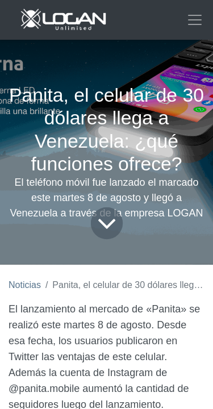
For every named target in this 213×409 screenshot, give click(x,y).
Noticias (25, 285)
